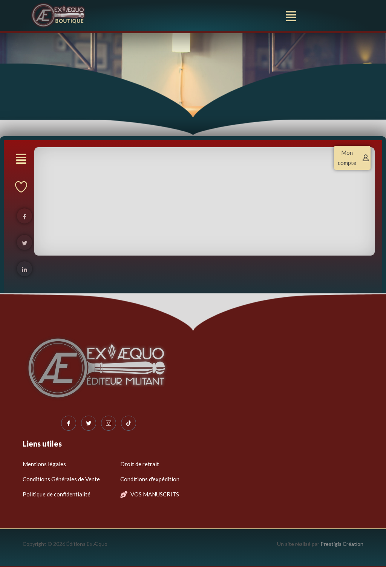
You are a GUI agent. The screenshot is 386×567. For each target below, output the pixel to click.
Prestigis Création (341, 544)
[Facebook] (68, 423)
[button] (291, 16)
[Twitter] (88, 423)
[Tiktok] (128, 423)
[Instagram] (108, 423)
